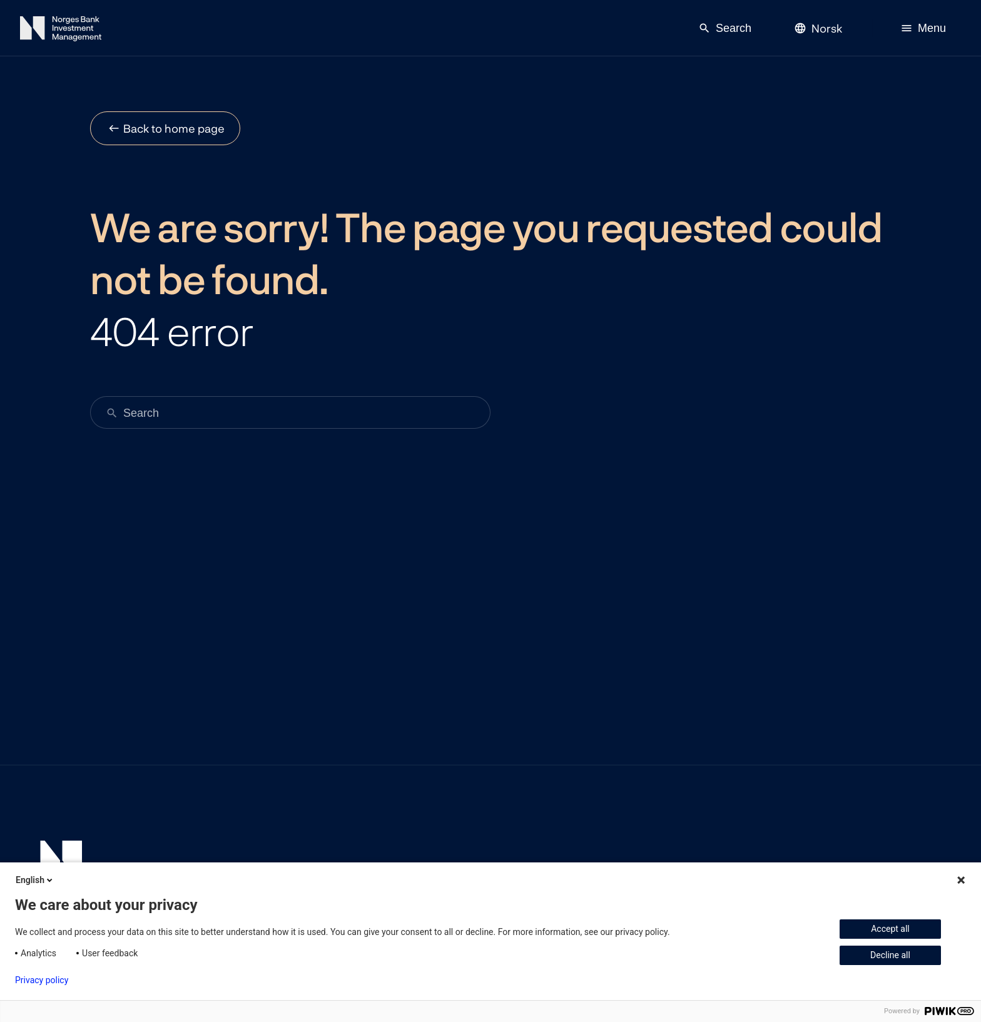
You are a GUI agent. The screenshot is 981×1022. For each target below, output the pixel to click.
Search (724, 28)
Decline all (890, 955)
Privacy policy (41, 980)
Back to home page (174, 128)
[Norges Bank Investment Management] (60, 31)
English (35, 880)
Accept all (890, 929)
